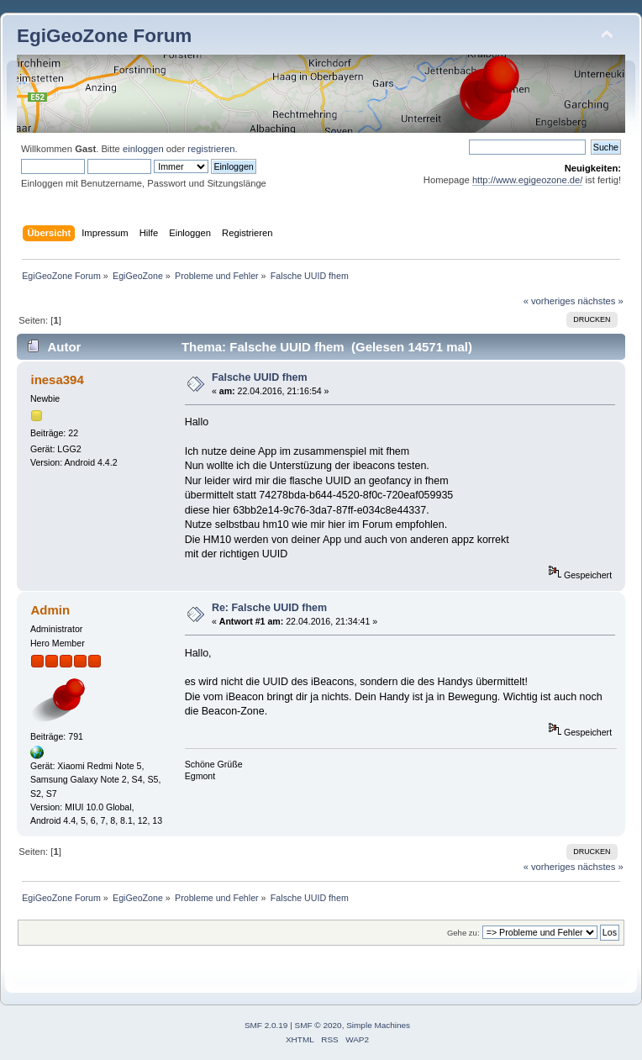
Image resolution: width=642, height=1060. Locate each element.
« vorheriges (550, 301)
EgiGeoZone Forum (104, 35)
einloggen (143, 149)
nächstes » (601, 301)
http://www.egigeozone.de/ (527, 180)
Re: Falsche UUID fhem (269, 608)
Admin (50, 610)
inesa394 (56, 379)
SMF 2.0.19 (266, 1025)
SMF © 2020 (318, 1025)
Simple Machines (378, 1025)
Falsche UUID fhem (260, 377)
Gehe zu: (463, 932)
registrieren (210, 149)
